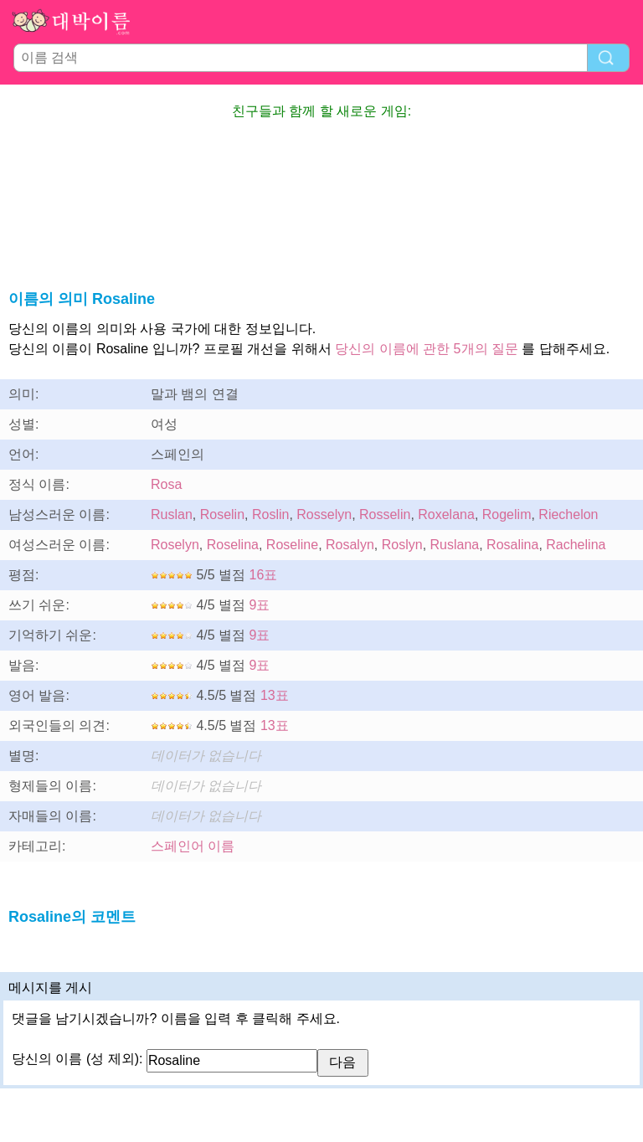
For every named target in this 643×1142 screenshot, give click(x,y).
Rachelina (575, 545)
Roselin (222, 514)
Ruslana (455, 545)
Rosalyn (350, 545)
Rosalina (512, 545)
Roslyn (402, 545)
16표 (263, 575)
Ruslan (172, 514)
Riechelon (568, 514)
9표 (259, 605)
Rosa (166, 484)
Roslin (270, 514)
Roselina (233, 545)
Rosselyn (324, 514)
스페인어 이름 (192, 846)
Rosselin (384, 514)
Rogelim (507, 514)
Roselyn (175, 545)
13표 (274, 695)
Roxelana (446, 514)
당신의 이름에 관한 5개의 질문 (426, 349)
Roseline (292, 545)
